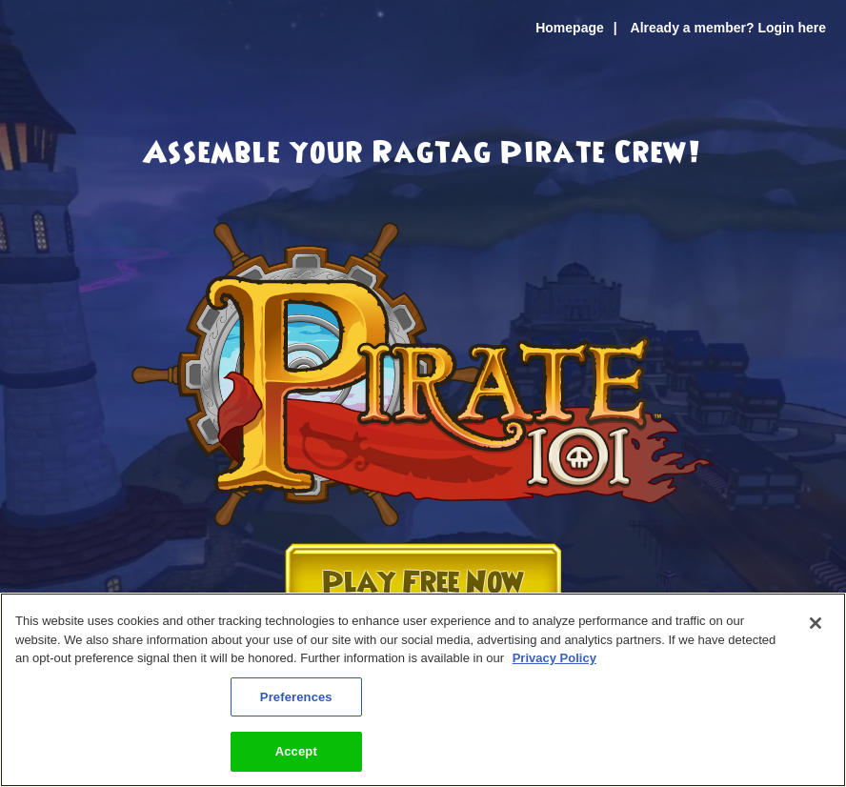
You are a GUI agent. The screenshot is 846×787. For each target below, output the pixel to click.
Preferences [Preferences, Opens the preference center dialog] (296, 697)
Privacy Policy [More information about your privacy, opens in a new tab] (554, 658)
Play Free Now (423, 582)
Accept (296, 751)
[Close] (815, 623)
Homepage (569, 27)
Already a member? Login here (728, 27)
